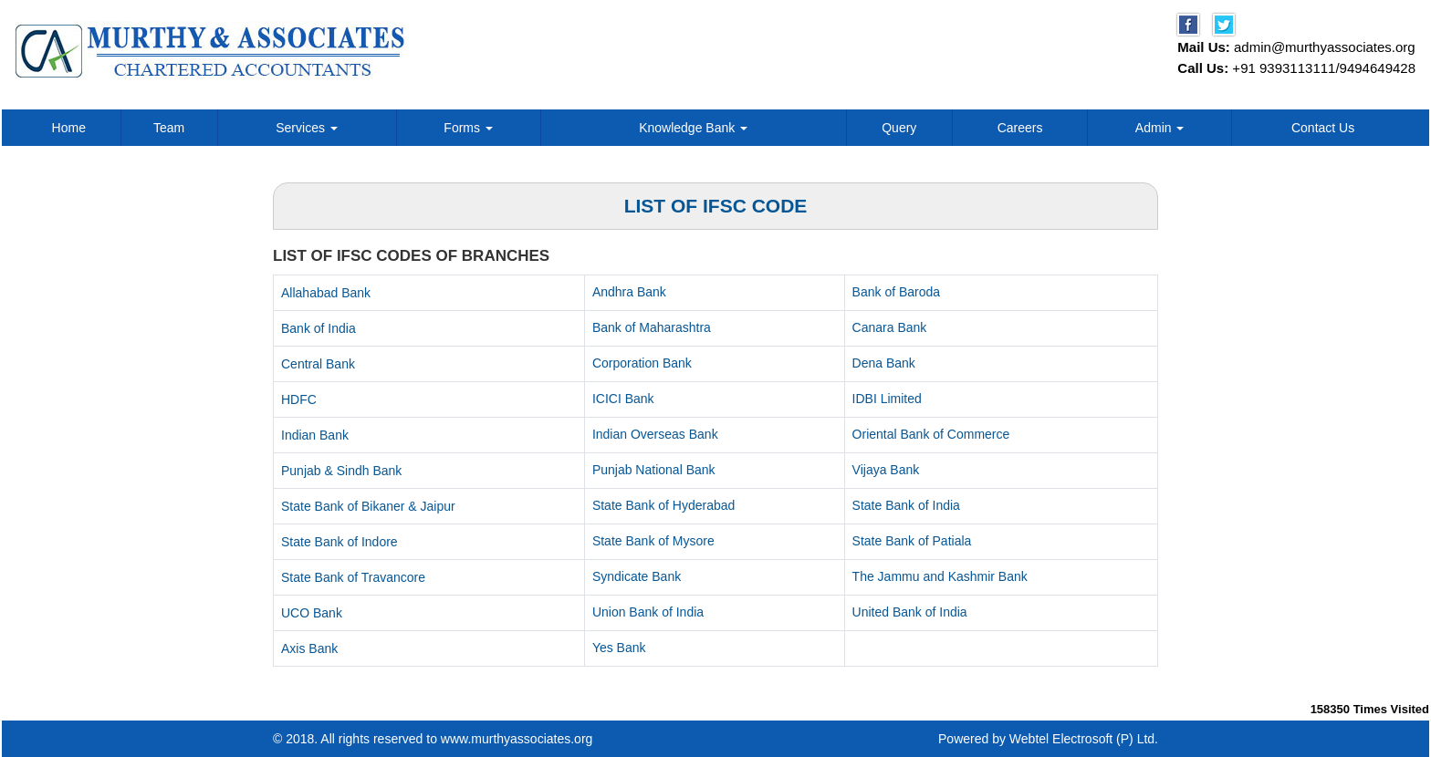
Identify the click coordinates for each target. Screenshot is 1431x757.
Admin (1160, 127)
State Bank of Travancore (353, 577)
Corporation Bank (642, 363)
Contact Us (1322, 127)
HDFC (299, 399)
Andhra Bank (629, 292)
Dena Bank (883, 363)
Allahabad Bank (326, 292)
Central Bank (318, 364)
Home (69, 127)
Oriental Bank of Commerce (931, 434)
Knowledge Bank (693, 127)
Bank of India (318, 328)
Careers (1020, 127)
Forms (468, 127)
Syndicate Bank (636, 576)
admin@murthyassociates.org (1324, 47)
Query (899, 127)
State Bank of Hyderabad (663, 505)
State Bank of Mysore (653, 541)
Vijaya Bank (886, 469)
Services (307, 127)
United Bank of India (909, 612)
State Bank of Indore (339, 541)
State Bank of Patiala (912, 541)
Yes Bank (619, 647)
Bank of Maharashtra (651, 327)
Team (168, 127)
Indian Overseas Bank (655, 434)
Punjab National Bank (654, 469)
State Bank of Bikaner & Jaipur (368, 506)
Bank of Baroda (896, 292)
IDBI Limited (887, 398)
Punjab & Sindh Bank (341, 470)
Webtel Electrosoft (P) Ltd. (1083, 738)
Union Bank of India (648, 612)
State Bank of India (906, 505)
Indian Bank (315, 435)
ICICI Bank (623, 398)
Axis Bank (309, 648)
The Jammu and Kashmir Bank (940, 576)
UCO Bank (311, 613)
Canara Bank (889, 327)
